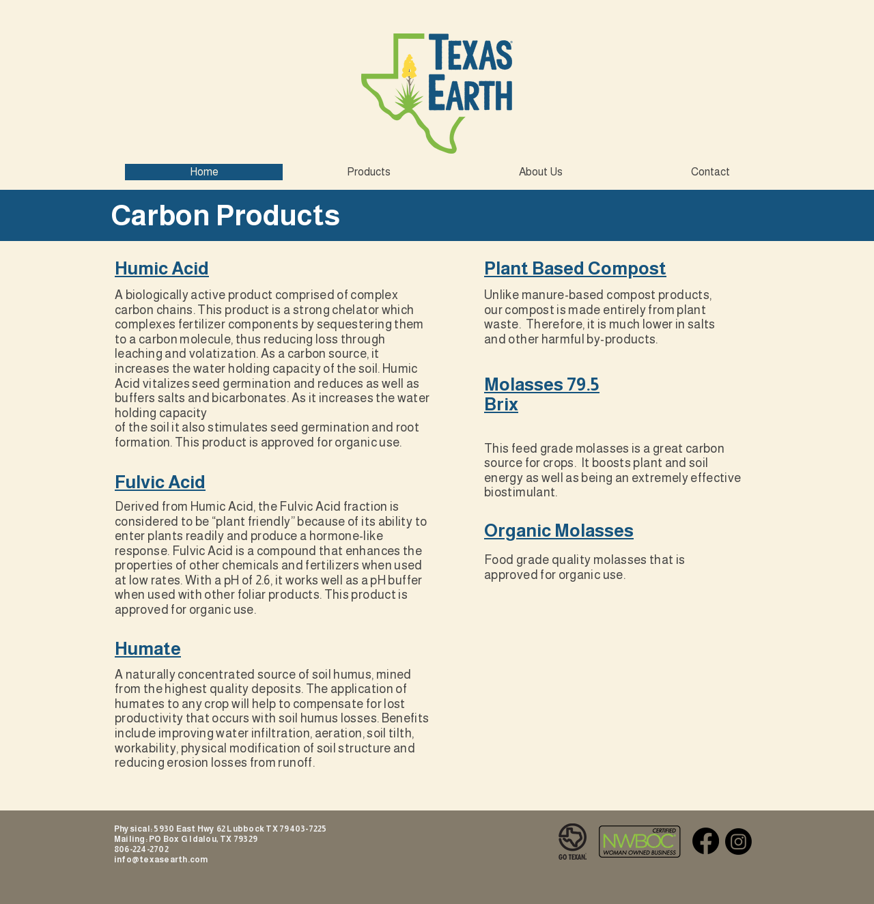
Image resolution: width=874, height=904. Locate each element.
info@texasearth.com (161, 859)
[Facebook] (705, 841)
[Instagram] (738, 841)
